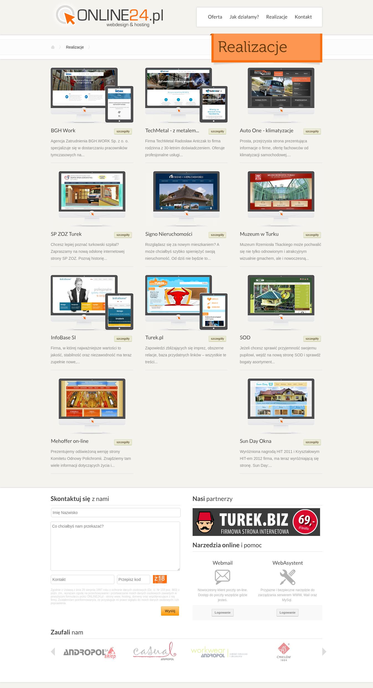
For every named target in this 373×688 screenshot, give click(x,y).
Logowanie (223, 612)
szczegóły (122, 131)
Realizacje (75, 47)
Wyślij (170, 611)
